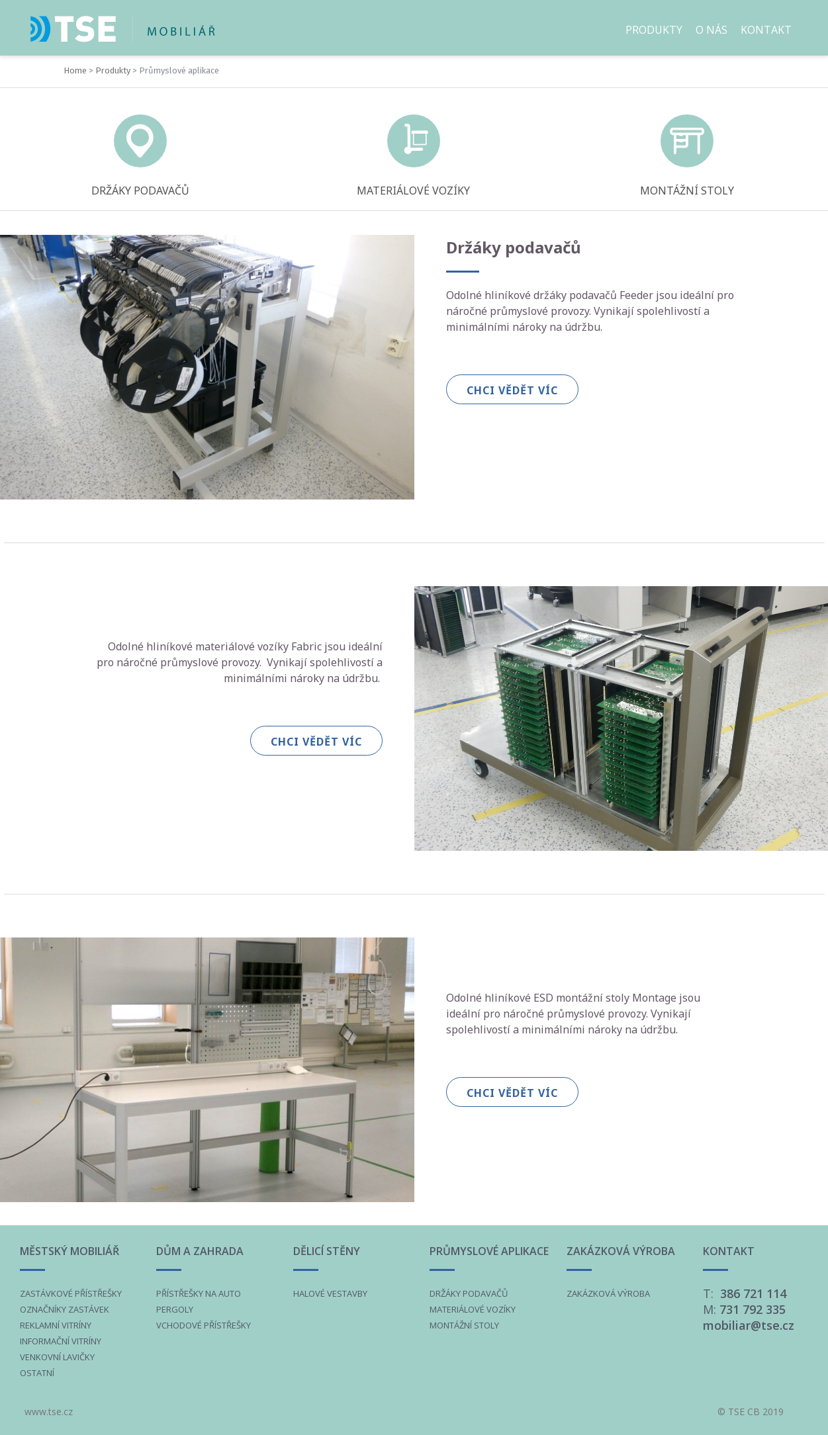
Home (75, 70)
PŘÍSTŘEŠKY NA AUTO (198, 1293)
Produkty (112, 70)
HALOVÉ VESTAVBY (330, 1293)
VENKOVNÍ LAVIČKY (57, 1357)
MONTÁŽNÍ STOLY (687, 190)
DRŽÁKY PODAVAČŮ (140, 190)
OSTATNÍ (37, 1373)
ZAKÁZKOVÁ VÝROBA (608, 1293)
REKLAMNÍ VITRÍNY (55, 1325)
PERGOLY (174, 1309)
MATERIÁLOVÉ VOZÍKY (413, 190)
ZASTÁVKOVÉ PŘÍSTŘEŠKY (71, 1293)
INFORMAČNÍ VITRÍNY (60, 1341)
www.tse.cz (48, 1411)
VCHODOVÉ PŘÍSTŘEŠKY (203, 1325)
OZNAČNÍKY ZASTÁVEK (64, 1309)
